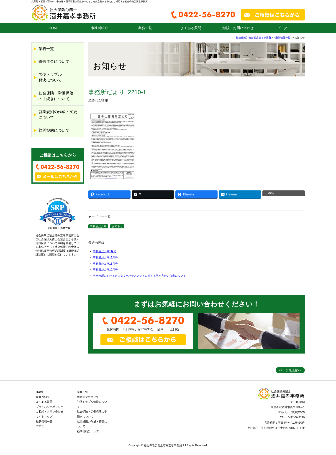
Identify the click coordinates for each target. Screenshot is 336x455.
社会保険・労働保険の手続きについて (55, 96)
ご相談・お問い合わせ (236, 28)
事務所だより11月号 (105, 263)
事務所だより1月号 (104, 251)
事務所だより (98, 226)
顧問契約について (53, 130)
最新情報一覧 (282, 37)
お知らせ (117, 226)
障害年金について (53, 61)
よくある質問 (191, 28)
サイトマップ (44, 416)
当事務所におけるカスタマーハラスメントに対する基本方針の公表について (139, 275)
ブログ (282, 28)
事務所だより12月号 (105, 257)
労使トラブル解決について (50, 77)
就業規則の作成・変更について (57, 115)
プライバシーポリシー (49, 406)
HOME (54, 28)
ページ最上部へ (290, 370)
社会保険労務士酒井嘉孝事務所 (253, 37)
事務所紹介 (99, 28)
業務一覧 (145, 28)
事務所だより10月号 (105, 269)
